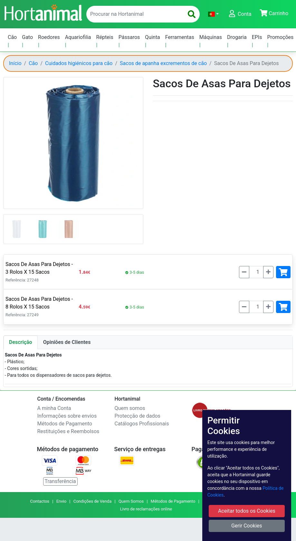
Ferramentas (179, 37)
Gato (27, 37)
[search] (192, 14)
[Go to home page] (43, 11)
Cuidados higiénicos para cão (78, 63)
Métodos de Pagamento (64, 424)
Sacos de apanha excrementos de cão (163, 63)
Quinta (152, 37)
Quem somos (130, 408)
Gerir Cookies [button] (246, 526)
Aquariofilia (78, 37)
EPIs (257, 37)
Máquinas (210, 37)
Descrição (20, 342)
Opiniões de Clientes (67, 342)
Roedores (49, 37)
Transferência (60, 481)
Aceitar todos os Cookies (246, 511)
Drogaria (237, 37)
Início (15, 63)
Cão (12, 37)
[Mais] (268, 272)
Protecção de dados (137, 416)
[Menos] (244, 272)
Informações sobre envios (67, 416)
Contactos (39, 501)
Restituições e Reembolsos (68, 431)
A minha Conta (54, 408)
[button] (213, 14)
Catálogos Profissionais (142, 424)
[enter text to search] (133, 14)
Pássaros (129, 37)
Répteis (104, 37)
